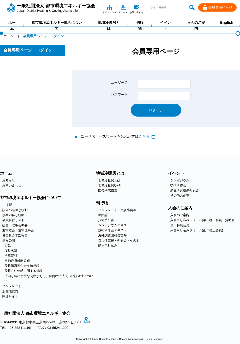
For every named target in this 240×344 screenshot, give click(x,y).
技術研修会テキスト (112, 230)
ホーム (12, 25)
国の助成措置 (107, 190)
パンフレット (11, 286)
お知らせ (8, 180)
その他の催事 (179, 195)
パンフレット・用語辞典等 (117, 210)
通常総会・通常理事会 (18, 230)
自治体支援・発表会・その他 (118, 240)
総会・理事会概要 (15, 225)
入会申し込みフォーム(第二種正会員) (196, 230)
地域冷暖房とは (109, 25)
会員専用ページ (220, 7)
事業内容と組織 (13, 215)
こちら (144, 137)
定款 (8, 245)
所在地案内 (10, 291)
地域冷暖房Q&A (109, 185)
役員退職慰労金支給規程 (22, 266)
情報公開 (8, 240)
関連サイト (10, 296)
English (226, 22)
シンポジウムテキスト (114, 225)
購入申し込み (107, 245)
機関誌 (103, 215)
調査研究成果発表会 (184, 190)
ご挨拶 (7, 205)
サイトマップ (109, 7)
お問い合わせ (137, 7)
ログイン (156, 110)
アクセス (123, 7)
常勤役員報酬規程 (17, 261)
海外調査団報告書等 (112, 235)
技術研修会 (178, 185)
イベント (165, 25)
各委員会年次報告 (15, 235)
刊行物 (139, 25)
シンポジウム (179, 180)
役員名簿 (11, 250)
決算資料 (11, 256)
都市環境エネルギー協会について (56, 25)
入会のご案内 (196, 25)
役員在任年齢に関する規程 (24, 271)
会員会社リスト (13, 220)
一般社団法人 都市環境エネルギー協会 (56, 7)
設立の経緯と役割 (15, 210)
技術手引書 (106, 220)
